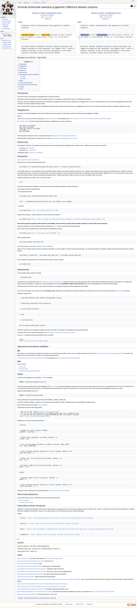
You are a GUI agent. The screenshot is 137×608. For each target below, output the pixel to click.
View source (36, 2)
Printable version (7, 44)
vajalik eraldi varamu (51, 118)
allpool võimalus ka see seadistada (43, 246)
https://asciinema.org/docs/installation (64, 135)
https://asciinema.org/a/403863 (43, 233)
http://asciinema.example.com (35, 341)
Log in (133, 0)
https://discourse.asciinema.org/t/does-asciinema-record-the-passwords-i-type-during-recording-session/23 (48, 579)
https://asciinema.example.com (36, 416)
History (44, 2)
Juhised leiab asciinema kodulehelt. (27, 160)
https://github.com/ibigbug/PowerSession (64, 138)
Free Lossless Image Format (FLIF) (68, 358)
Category (20, 598)
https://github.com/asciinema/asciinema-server (60, 332)
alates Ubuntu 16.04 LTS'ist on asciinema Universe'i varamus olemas (89, 118)
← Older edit (47, 19)
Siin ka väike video (22, 121)
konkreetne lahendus (25, 502)
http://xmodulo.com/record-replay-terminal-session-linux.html (54, 534)
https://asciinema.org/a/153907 (26, 594)
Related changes (7, 42)
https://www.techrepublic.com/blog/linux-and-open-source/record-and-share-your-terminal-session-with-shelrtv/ (69, 529)
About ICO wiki (80, 604)
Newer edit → (106, 19)
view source (57, 13)
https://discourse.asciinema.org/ (26, 563)
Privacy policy (69, 604)
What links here (7, 40)
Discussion (26, 2)
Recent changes (7, 21)
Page (19, 2)
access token (119, 291)
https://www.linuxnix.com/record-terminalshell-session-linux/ (53, 523)
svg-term (21, 367)
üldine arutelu (23, 500)
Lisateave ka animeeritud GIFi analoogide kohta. (31, 358)
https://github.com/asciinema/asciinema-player (30, 569)
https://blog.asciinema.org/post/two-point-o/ (29, 561)
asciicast (31, 150)
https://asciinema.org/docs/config (58, 490)
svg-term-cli (22, 369)
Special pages (6, 28)
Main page (5, 19)
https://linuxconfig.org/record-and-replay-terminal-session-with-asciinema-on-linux (40, 586)
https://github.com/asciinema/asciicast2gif (108, 353)
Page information (7, 48)
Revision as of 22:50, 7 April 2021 (42, 13)
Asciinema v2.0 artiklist (34, 152)
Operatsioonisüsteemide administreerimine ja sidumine (40, 598)
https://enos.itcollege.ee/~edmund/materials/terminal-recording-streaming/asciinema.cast (65, 219)
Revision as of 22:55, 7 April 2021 (101, 13)
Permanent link (6, 46)
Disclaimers (90, 604)
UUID (42, 377)
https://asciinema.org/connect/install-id (50, 282)
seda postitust (42, 405)
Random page (6, 23)
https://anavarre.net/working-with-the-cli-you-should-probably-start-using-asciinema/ (41, 584)
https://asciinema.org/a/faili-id (43, 210)
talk (46, 15)
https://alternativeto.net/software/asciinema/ (29, 589)
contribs (51, 15)
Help (133, 6)
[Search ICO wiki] (7, 34)
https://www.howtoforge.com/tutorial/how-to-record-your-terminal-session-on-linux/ (59, 518)
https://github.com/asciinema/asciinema (28, 566)
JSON (31, 148)
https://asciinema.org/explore (52, 558)
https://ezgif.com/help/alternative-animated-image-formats (34, 591)
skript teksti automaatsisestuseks (28, 371)
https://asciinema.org (49, 412)
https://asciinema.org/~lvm (25, 576)
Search (2, 31)
